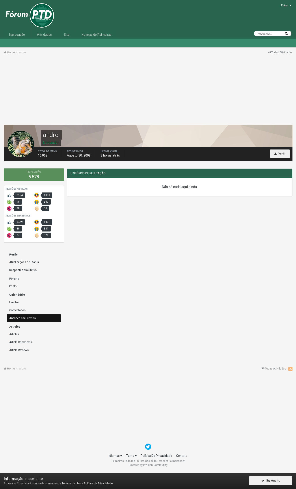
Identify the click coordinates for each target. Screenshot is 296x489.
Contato (181, 455)
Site (66, 34)
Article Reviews (19, 350)
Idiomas (115, 455)
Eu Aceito (270, 481)
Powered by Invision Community (148, 465)
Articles (14, 334)
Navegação (17, 34)
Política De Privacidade (156, 455)
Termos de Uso (71, 483)
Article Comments (20, 342)
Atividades (44, 34)
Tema (131, 455)
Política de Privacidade (98, 483)
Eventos (14, 302)
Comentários (17, 310)
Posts (13, 286)
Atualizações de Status (24, 262)
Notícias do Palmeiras (97, 34)
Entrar (286, 5)
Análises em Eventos (22, 318)
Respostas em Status (23, 270)
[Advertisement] (148, 91)
